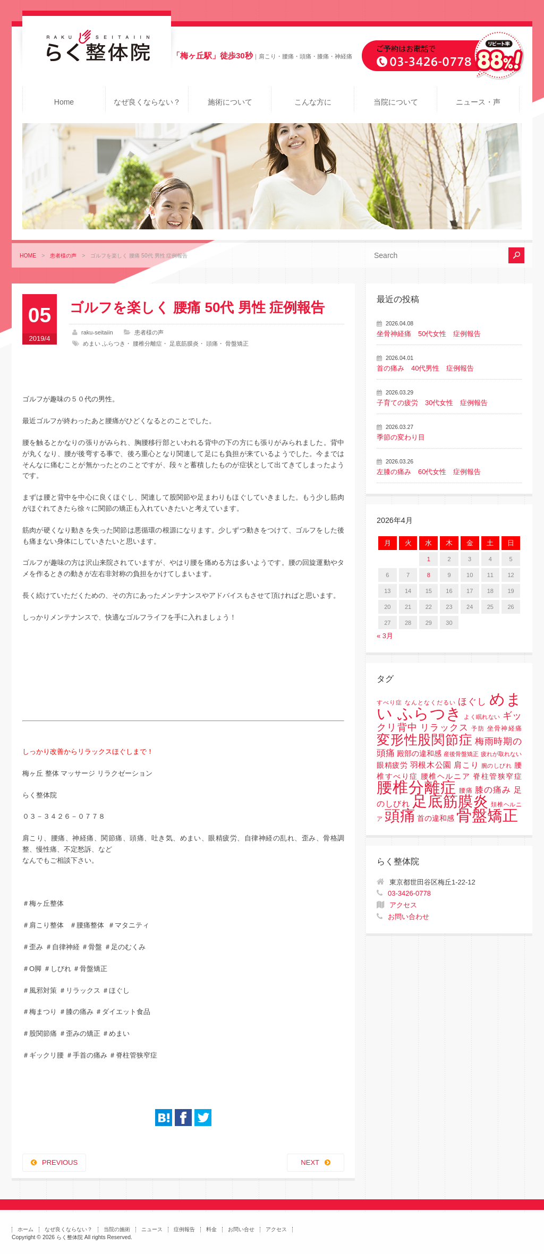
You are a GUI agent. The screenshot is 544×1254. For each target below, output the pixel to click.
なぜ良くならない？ (147, 102)
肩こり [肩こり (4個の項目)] (466, 765)
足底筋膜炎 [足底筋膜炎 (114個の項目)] (450, 801)
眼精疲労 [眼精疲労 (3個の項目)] (392, 765)
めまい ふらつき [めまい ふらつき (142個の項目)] (449, 706)
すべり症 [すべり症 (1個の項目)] (389, 702)
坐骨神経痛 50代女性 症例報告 (429, 334)
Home (64, 102)
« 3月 (385, 636)
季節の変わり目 (401, 437)
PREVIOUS (60, 1162)
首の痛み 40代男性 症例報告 (425, 368)
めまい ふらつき (104, 343)
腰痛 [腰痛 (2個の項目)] (466, 790)
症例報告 (184, 1229)
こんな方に (313, 102)
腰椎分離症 (147, 343)
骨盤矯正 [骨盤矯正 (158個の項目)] (487, 815)
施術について (230, 102)
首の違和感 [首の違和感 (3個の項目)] (435, 818)
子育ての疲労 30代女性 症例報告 (432, 403)
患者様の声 (63, 256)
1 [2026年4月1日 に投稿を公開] (428, 559)
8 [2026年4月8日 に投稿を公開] (428, 575)
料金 (211, 1229)
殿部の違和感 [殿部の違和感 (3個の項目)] (419, 754)
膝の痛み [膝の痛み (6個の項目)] (493, 789)
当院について (395, 102)
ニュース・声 (478, 102)
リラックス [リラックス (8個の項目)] (444, 728)
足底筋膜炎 (184, 343)
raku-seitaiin (97, 332)
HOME (28, 256)
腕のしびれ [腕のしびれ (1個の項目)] (496, 765)
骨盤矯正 (237, 343)
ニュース (152, 1229)
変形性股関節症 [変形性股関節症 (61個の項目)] (424, 739)
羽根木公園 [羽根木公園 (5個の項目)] (431, 764)
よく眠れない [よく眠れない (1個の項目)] (482, 717)
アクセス (403, 905)
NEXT (310, 1162)
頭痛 (212, 343)
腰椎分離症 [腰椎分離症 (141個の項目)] (416, 787)
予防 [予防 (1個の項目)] (477, 728)
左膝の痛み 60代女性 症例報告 (429, 472)
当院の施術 (117, 1229)
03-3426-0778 (409, 893)
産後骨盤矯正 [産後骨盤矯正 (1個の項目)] (461, 754)
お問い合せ (241, 1229)
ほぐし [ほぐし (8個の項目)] (472, 702)
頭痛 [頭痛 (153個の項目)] (400, 815)
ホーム (25, 1229)
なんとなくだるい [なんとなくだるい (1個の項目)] (430, 702)
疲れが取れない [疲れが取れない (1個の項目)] (501, 754)
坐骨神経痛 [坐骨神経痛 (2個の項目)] (504, 728)
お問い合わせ (408, 917)
